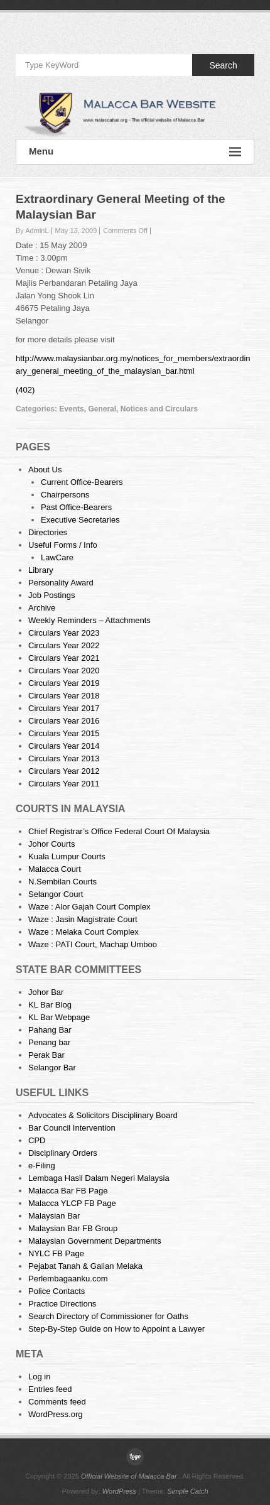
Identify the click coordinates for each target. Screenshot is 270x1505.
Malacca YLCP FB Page (72, 1203)
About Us (45, 469)
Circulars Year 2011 (63, 783)
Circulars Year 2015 (63, 733)
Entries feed (50, 1389)
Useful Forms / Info (62, 545)
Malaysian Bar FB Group (72, 1228)
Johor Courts (51, 844)
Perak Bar (46, 1055)
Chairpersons (65, 494)
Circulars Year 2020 (63, 670)
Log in (39, 1376)
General (102, 409)
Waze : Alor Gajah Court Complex (89, 906)
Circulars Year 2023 (63, 633)
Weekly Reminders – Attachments (89, 620)
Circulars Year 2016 (63, 720)
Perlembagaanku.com (67, 1278)
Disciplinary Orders (62, 1153)
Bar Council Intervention (72, 1128)
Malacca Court (54, 869)
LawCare (57, 557)
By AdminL (32, 230)
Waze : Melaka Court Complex (83, 932)
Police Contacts (56, 1291)
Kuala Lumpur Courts (66, 856)
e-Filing (41, 1165)
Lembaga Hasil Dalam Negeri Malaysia (99, 1178)
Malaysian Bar (54, 1215)
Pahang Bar (50, 1030)
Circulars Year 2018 (63, 695)
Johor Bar (45, 992)
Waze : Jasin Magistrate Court (83, 919)
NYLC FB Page (56, 1253)
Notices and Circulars (159, 409)
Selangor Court (55, 894)
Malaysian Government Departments (94, 1241)
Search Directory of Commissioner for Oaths (108, 1316)
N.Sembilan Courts (62, 881)
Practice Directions (62, 1303)
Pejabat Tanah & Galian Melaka (85, 1266)
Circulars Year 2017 (63, 708)
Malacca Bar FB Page (67, 1190)
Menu (135, 152)
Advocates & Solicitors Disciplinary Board (103, 1115)
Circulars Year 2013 (63, 758)
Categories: (37, 409)
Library (40, 570)
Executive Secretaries (80, 519)
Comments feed (57, 1401)
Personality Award (61, 582)
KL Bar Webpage (59, 1017)
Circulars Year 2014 (63, 746)
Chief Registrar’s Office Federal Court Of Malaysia (119, 831)
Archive (41, 607)
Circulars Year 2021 (63, 658)
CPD (36, 1140)
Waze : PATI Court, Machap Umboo (92, 944)
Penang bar (49, 1042)
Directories (47, 532)
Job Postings (51, 595)
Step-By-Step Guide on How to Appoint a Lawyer (116, 1329)
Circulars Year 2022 (63, 645)
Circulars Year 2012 (63, 771)
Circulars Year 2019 (63, 683)
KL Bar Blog (50, 1004)
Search (223, 65)
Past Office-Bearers (76, 507)
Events (71, 409)
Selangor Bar (52, 1067)
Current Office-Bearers (82, 482)
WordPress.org (55, 1414)
